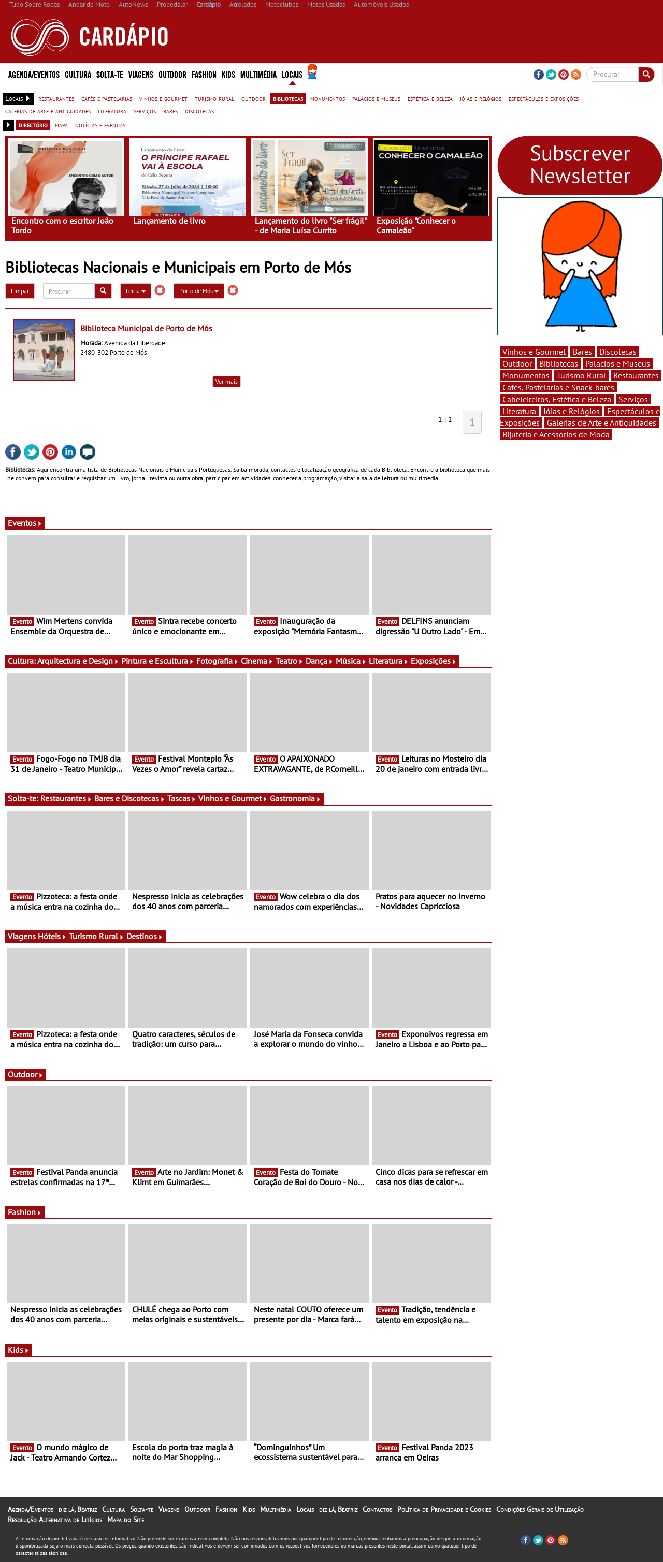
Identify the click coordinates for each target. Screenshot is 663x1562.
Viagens (140, 73)
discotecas (199, 110)
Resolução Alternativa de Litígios (55, 1519)
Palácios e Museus (617, 363)
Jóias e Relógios (571, 411)
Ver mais (226, 381)
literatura (112, 110)
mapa (61, 124)
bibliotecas (288, 98)
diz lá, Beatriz (78, 1509)
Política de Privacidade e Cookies (444, 1509)
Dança (320, 660)
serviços (145, 110)
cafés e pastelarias (106, 98)
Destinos (144, 936)
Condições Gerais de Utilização (540, 1509)
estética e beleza (430, 98)
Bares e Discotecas (129, 798)
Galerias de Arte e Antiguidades (601, 422)
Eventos (25, 523)
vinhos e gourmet (163, 98)
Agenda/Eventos (34, 73)
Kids (228, 73)
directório (33, 124)
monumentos (327, 98)
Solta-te (109, 73)
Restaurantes (66, 798)
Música (351, 660)
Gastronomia (295, 798)
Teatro (290, 660)
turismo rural (214, 98)
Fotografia (217, 660)
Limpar (20, 291)
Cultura (78, 73)
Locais (292, 73)
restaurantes (56, 98)
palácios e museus (376, 98)
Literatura (389, 660)
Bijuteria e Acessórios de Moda (556, 434)
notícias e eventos (100, 124)
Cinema (257, 660)
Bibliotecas (558, 363)
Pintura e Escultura (157, 660)
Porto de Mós (199, 291)
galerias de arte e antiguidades (48, 110)
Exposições (434, 660)
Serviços (633, 399)
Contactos (377, 1509)
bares (170, 110)
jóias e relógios (480, 98)
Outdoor (172, 73)
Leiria (136, 291)
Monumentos (526, 375)
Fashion (204, 73)
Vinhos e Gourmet (233, 798)
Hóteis (52, 936)
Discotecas (618, 351)
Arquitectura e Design (78, 660)
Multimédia (258, 73)
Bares (582, 351)
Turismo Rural (96, 936)
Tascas (181, 798)
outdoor (253, 98)
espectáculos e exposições (544, 98)
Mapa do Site (125, 1519)
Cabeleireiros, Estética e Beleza (556, 399)
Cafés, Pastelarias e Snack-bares (558, 387)
